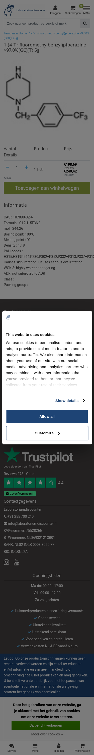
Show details (67, 400)
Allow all (47, 416)
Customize (47, 433)
